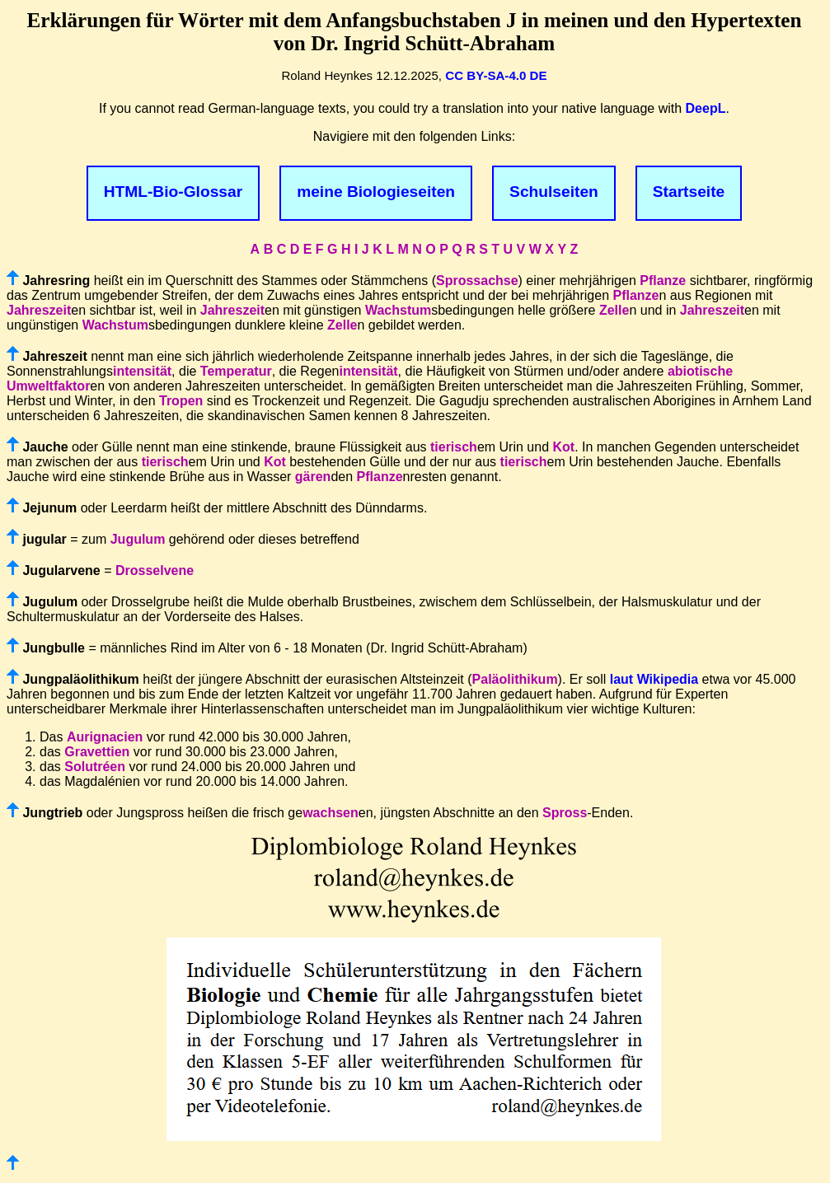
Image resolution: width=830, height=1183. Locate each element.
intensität (142, 371)
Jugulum (138, 539)
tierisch (453, 447)
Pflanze (663, 281)
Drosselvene (154, 570)
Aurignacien (105, 737)
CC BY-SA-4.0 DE (495, 75)
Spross (564, 813)
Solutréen (94, 767)
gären (313, 477)
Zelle (614, 310)
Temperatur (236, 371)
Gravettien (96, 752)
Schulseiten (553, 191)
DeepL (706, 108)
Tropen (181, 401)
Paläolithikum (515, 679)
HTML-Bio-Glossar (173, 191)
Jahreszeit (39, 310)
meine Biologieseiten (376, 191)
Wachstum (398, 310)
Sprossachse (477, 281)
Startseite (688, 191)
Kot (563, 447)
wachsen (330, 813)
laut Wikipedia (654, 679)
